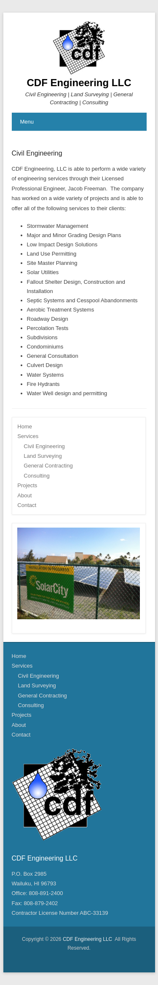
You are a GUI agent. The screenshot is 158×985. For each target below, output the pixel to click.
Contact (26, 505)
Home (24, 426)
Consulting (36, 476)
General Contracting (48, 465)
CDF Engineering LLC (79, 82)
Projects (27, 485)
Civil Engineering (37, 153)
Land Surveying (43, 456)
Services (27, 436)
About (24, 495)
